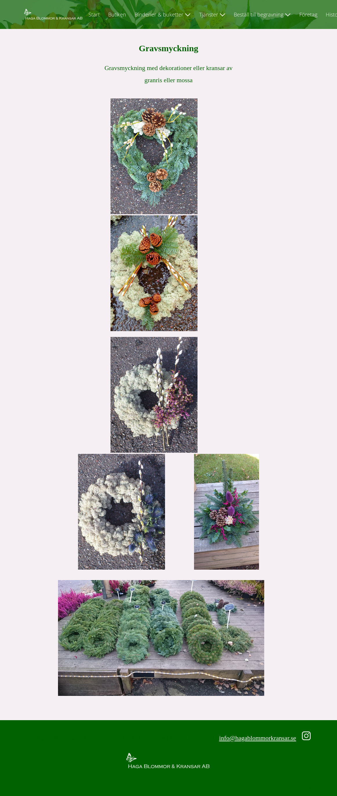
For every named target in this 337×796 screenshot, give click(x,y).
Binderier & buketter (159, 14)
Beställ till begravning (258, 14)
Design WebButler (311, 787)
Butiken (117, 14)
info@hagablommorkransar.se (257, 738)
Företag (308, 14)
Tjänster (208, 14)
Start (94, 14)
